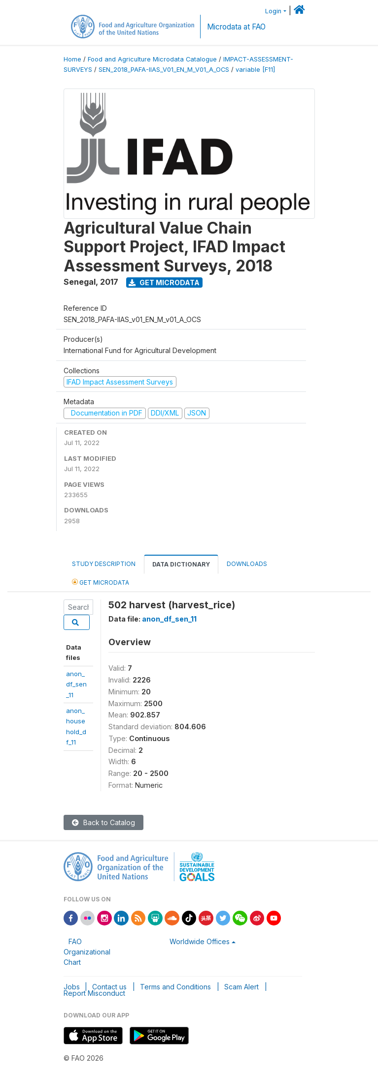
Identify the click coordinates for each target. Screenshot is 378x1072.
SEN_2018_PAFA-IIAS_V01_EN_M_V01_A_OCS (164, 69)
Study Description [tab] (104, 563)
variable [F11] (255, 69)
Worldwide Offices (200, 941)
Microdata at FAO (236, 26)
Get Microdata (164, 282)
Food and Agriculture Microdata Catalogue (152, 59)
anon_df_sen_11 (76, 684)
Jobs (72, 987)
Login (273, 11)
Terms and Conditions (175, 987)
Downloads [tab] (247, 563)
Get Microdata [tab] (100, 582)
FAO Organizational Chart (87, 951)
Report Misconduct (94, 993)
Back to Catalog (103, 822)
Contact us (109, 987)
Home (72, 59)
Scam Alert (241, 987)
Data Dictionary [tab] (181, 564)
